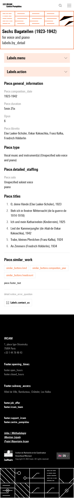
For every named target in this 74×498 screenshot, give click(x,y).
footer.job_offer (14, 403)
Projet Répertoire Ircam (18, 441)
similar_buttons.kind (16, 268)
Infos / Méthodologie (17, 433)
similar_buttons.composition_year (49, 268)
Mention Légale (14, 437)
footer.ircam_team (15, 407)
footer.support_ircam (17, 418)
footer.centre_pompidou (18, 422)
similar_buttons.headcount (19, 275)
